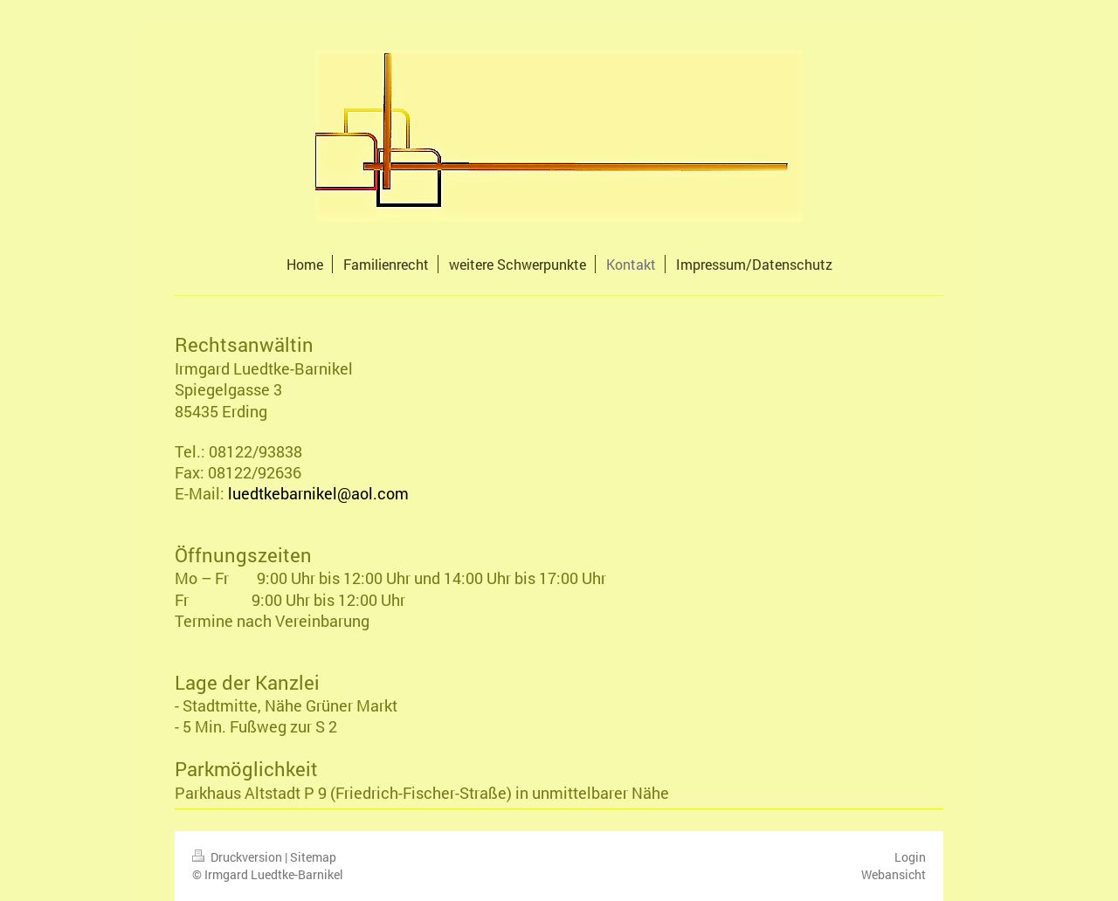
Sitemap (313, 857)
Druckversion (238, 857)
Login (910, 857)
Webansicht (893, 874)
